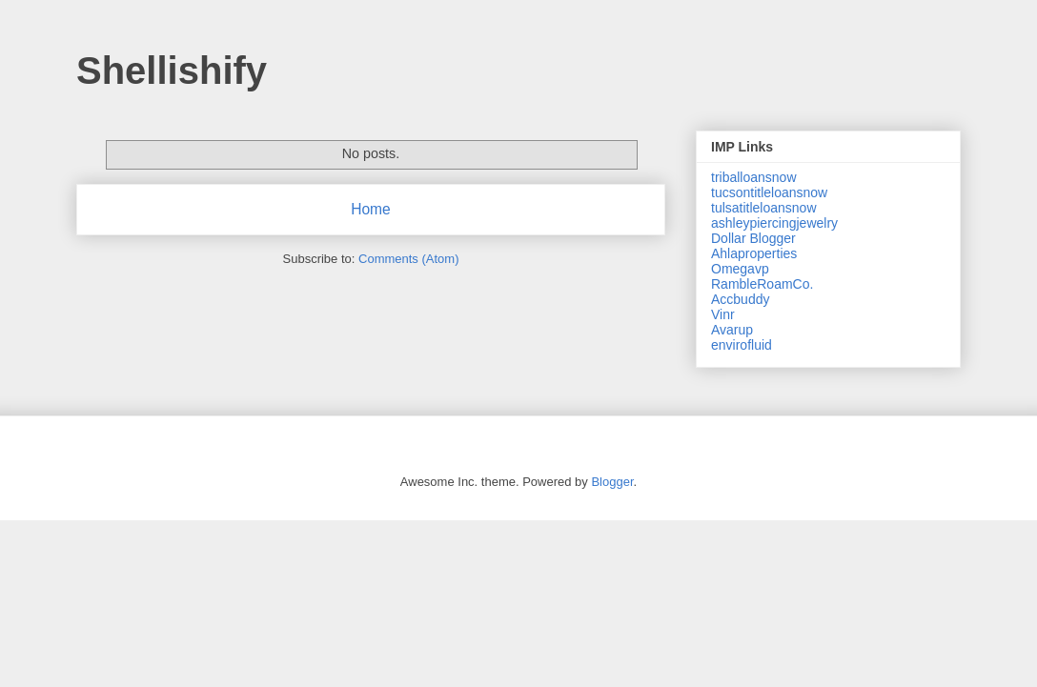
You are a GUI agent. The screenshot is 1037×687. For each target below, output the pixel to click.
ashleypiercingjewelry (774, 223)
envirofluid (741, 345)
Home (371, 209)
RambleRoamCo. (762, 284)
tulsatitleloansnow (764, 207)
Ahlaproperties (754, 253)
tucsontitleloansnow (769, 192)
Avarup (732, 329)
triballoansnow (754, 177)
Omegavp (740, 268)
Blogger (612, 482)
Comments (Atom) (408, 259)
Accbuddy (740, 299)
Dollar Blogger (753, 238)
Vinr (723, 314)
